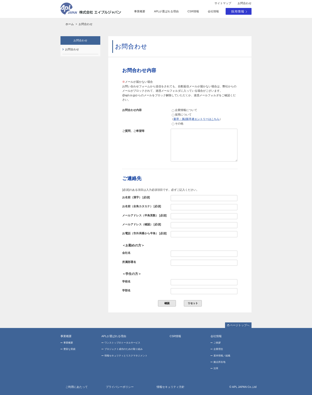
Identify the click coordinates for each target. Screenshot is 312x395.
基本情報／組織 (222, 355)
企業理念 (218, 349)
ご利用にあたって (76, 386)
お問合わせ (72, 49)
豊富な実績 (69, 349)
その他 (177, 123)
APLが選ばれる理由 (166, 11)
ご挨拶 (217, 342)
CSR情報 (193, 11)
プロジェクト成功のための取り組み (123, 349)
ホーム (69, 24)
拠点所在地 (219, 362)
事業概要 (139, 11)
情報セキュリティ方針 (170, 386)
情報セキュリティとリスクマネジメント (125, 355)
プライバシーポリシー (120, 386)
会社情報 (213, 11)
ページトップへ (240, 325)
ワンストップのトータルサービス (122, 342)
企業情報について (184, 110)
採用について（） (196, 117)
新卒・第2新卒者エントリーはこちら (197, 119)
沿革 (216, 368)
